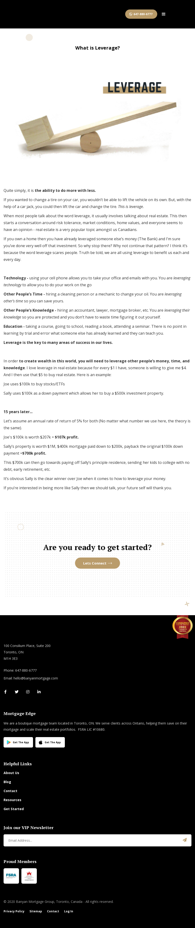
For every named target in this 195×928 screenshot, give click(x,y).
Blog (7, 782)
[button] (164, 14)
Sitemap (35, 911)
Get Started (14, 809)
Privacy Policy (14, 911)
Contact (10, 791)
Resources (12, 800)
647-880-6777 (142, 14)
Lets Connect (95, 561)
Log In (68, 911)
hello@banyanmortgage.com (36, 678)
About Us (11, 773)
